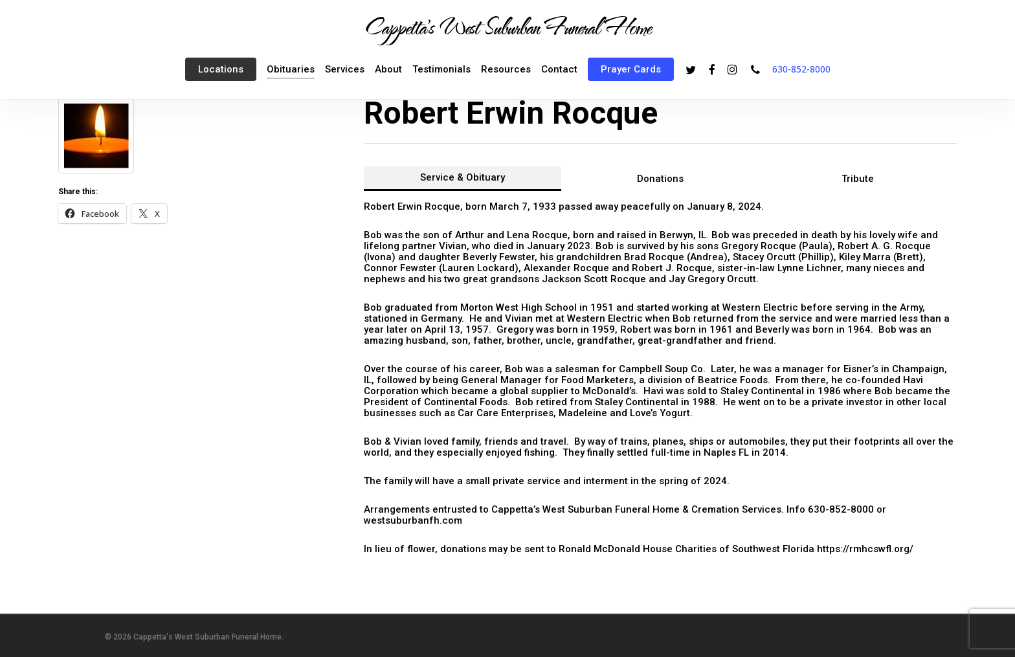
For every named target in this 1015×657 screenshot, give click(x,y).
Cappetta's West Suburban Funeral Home (507, 26)
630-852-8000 (801, 69)
